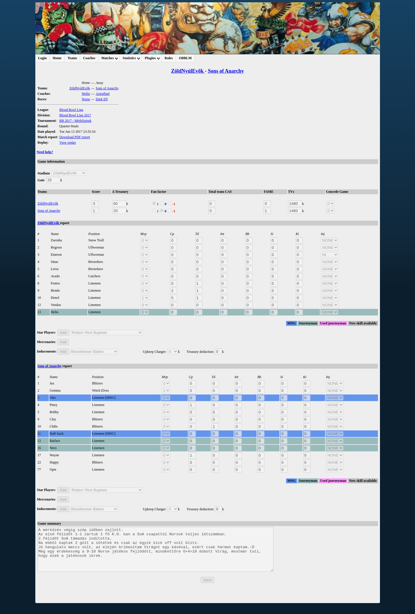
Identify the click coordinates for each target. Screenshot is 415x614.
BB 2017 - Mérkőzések (75, 121)
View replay (67, 142)
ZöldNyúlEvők (188, 71)
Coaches (89, 58)
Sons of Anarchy (226, 71)
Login (42, 58)
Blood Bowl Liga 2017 (75, 115)
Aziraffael (102, 94)
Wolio (86, 94)
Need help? (45, 152)
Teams (72, 58)
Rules (169, 58)
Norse (86, 99)
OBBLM (185, 58)
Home (57, 58)
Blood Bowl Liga (71, 110)
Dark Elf (102, 99)
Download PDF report (74, 137)
